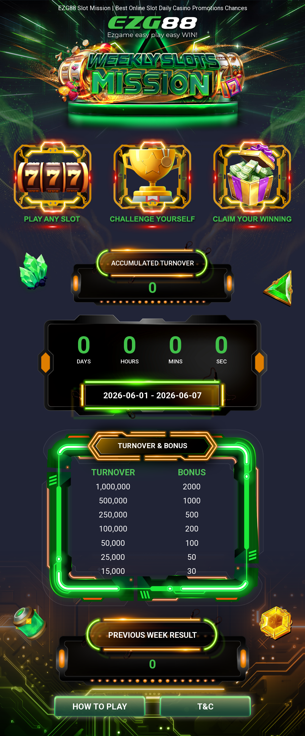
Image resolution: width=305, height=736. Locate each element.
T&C (205, 707)
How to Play (99, 707)
